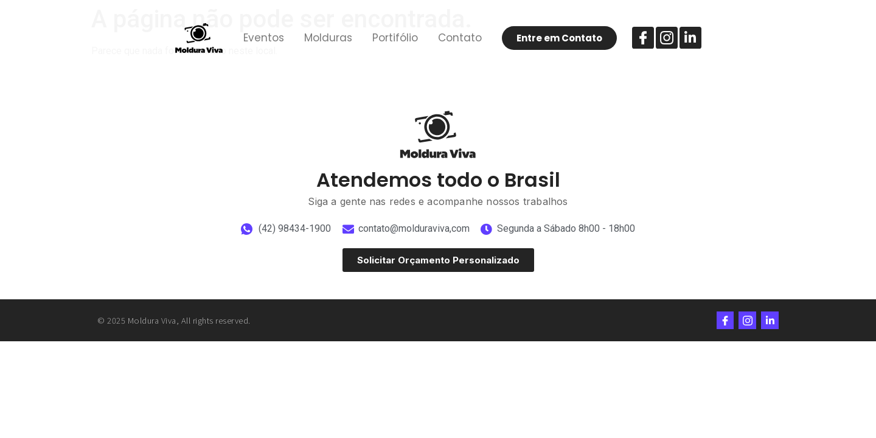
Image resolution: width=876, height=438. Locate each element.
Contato (460, 37)
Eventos (263, 37)
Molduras (328, 37)
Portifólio (395, 37)
